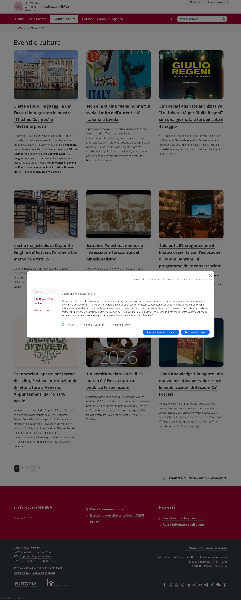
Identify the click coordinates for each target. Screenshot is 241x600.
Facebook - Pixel (121, 324)
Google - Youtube (94, 324)
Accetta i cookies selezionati (161, 332)
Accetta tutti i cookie (195, 332)
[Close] (210, 275)
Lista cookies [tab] (41, 310)
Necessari (71, 324)
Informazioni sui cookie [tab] (43, 301)
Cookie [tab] (38, 291)
